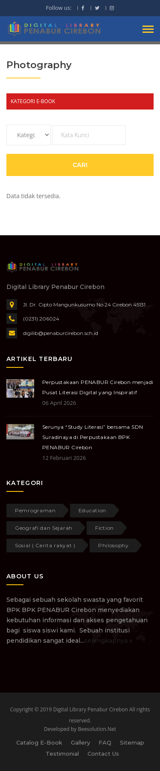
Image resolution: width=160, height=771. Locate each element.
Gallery (80, 742)
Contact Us (103, 753)
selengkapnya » (108, 640)
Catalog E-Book (39, 742)
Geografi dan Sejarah (44, 528)
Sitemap (132, 742)
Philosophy (113, 545)
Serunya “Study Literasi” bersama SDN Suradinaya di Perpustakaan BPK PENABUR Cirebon (92, 437)
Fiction (104, 528)
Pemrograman (35, 510)
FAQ (105, 742)
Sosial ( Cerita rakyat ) (45, 545)
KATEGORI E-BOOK (33, 101)
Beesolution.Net (97, 729)
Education (92, 510)
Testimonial (62, 753)
